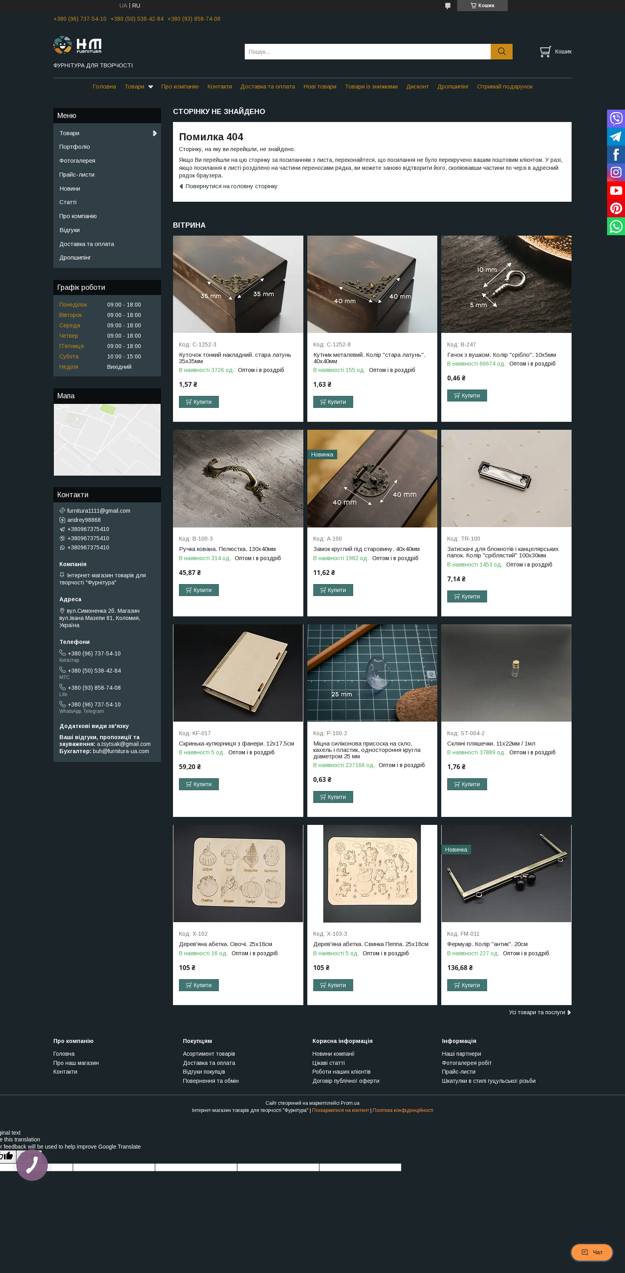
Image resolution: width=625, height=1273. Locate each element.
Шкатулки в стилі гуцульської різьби (489, 1081)
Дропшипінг (453, 86)
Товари (134, 86)
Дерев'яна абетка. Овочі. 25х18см (225, 944)
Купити (203, 402)
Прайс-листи (76, 174)
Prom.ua (350, 1103)
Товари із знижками (371, 86)
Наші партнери (461, 1054)
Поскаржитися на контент (340, 1110)
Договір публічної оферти (345, 1081)
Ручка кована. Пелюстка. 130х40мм (227, 549)
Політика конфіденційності (403, 1110)
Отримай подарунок (505, 86)
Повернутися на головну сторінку (232, 186)
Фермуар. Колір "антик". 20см (487, 944)
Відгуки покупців (204, 1071)
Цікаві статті (328, 1063)
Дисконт (417, 86)
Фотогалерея (77, 160)
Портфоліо (74, 146)
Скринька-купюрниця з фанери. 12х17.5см (236, 743)
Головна (104, 86)
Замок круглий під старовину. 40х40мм (366, 549)
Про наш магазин (76, 1063)
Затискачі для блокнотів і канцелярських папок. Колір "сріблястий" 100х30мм (503, 552)
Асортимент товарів (209, 1054)
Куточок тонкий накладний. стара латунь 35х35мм (235, 358)
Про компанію (180, 86)
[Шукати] (502, 51)
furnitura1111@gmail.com (98, 511)
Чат (592, 1252)
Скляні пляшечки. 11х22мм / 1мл (491, 743)
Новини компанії (333, 1054)
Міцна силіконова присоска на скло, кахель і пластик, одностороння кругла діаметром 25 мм (367, 749)
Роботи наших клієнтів (341, 1071)
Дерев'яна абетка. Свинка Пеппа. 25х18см (370, 944)
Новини (69, 188)
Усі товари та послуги (537, 1012)
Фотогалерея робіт (467, 1063)
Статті (68, 202)
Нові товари (319, 86)
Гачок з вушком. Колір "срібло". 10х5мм (501, 355)
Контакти (219, 86)
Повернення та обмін (211, 1081)
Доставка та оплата (267, 86)
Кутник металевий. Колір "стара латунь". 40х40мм (369, 358)
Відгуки (69, 229)
